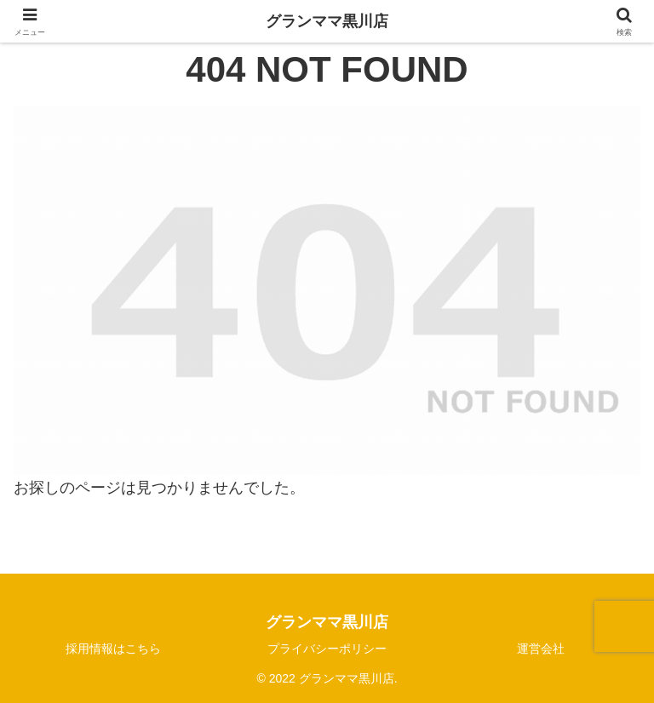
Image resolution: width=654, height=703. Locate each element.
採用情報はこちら (113, 648)
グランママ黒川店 (327, 21)
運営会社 (541, 648)
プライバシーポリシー (327, 648)
